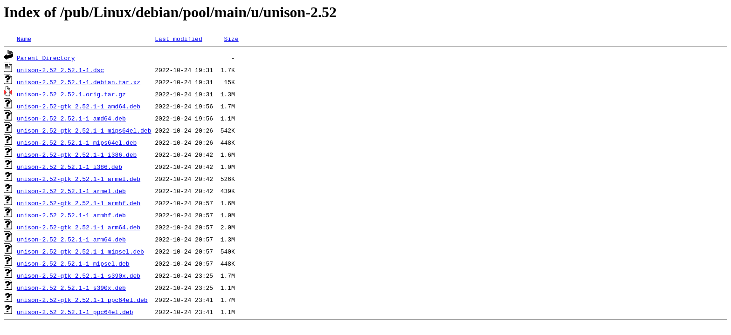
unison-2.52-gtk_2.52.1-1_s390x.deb (78, 275)
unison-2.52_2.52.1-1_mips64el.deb (77, 142)
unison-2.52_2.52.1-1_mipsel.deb (73, 263)
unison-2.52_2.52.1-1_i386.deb (69, 166)
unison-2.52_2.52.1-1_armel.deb (71, 191)
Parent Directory (46, 58)
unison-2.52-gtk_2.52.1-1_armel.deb (78, 178)
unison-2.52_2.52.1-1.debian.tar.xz (78, 82)
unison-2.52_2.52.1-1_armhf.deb (71, 215)
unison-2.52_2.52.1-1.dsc (60, 70)
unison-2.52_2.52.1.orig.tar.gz (71, 94)
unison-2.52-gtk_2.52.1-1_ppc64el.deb (82, 299)
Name (24, 38)
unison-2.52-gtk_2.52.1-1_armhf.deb (78, 203)
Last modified (178, 38)
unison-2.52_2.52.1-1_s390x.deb (71, 287)
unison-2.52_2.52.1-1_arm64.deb (71, 239)
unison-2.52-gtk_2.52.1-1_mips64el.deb (84, 130)
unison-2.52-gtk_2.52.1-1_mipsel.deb (80, 251)
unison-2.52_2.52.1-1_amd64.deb (71, 118)
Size (231, 38)
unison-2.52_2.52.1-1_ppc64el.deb (75, 312)
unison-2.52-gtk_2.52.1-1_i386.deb (77, 154)
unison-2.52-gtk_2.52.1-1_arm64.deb (78, 227)
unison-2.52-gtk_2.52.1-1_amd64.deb (78, 106)
